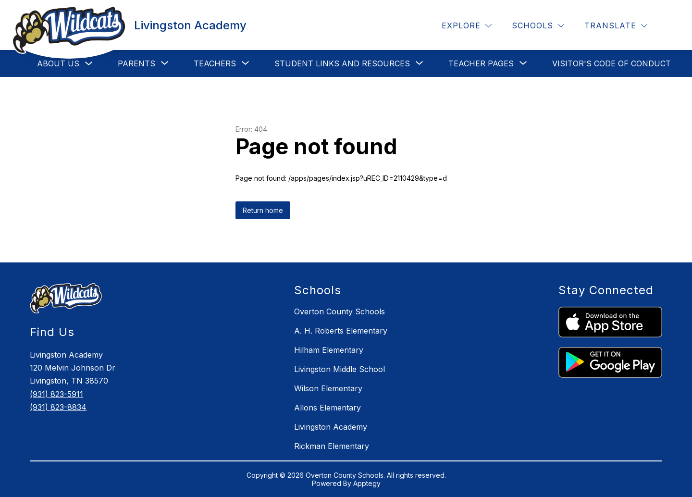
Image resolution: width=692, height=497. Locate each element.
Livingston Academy (330, 427)
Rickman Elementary (331, 446)
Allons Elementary (327, 407)
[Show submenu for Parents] (136, 63)
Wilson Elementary (328, 388)
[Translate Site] (616, 26)
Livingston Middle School (339, 369)
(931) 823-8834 (58, 407)
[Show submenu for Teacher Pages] (481, 63)
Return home (263, 210)
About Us (58, 63)
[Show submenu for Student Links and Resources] (342, 63)
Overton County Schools (339, 311)
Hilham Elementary (328, 350)
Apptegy (367, 483)
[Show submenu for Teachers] (215, 63)
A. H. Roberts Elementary (340, 330)
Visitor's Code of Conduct (611, 63)
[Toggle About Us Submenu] (89, 63)
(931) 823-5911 (56, 394)
